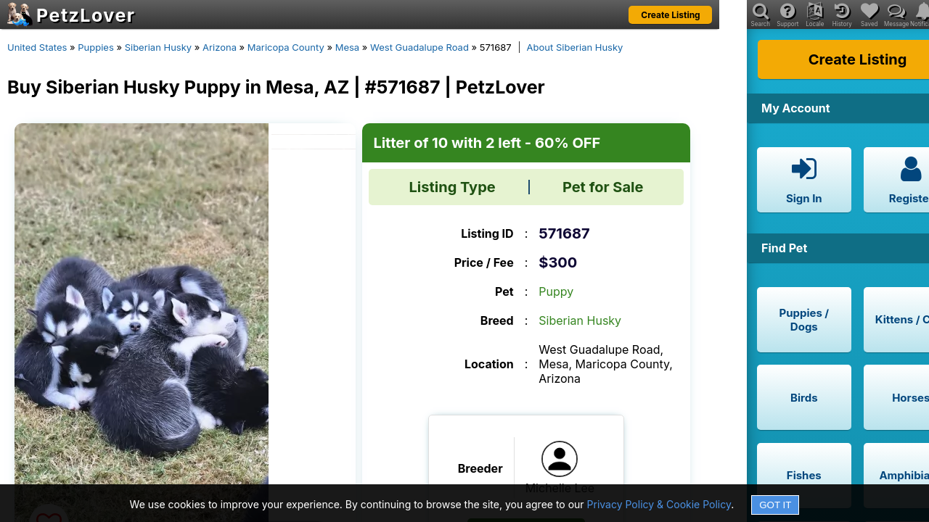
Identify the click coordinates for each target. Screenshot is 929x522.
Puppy (556, 291)
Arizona (219, 47)
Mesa (347, 47)
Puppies (96, 47)
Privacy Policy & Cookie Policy (659, 504)
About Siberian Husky (575, 47)
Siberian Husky (158, 47)
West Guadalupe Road (419, 47)
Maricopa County (285, 47)
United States (37, 47)
